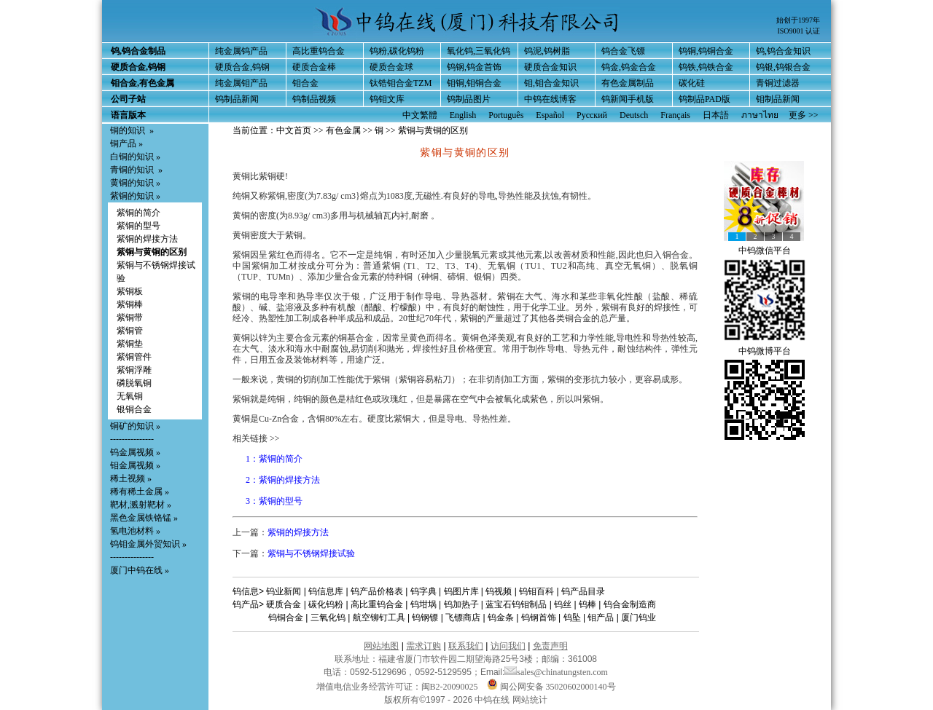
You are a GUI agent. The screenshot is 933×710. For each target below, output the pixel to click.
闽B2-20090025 (449, 687)
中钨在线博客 (550, 99)
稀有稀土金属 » (139, 491)
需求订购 (423, 646)
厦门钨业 (638, 617)
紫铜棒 (130, 304)
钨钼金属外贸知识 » (148, 544)
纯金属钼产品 (241, 83)
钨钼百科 (536, 591)
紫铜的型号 (138, 226)
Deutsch (634, 115)
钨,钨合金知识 (783, 51)
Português (505, 115)
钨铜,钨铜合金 (706, 51)
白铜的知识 (132, 156)
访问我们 (508, 646)
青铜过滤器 (778, 83)
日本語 (716, 115)
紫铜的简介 (138, 213)
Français (675, 115)
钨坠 (572, 617)
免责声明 (550, 646)
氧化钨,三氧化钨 (478, 51)
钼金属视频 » (135, 465)
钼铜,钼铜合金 (474, 83)
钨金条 (501, 617)
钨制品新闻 (237, 99)
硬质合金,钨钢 (242, 67)
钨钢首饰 (538, 617)
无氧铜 (130, 396)
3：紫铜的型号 (274, 501)
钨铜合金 (285, 617)
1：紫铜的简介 (274, 459)
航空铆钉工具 (379, 617)
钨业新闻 (283, 591)
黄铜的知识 (132, 183)
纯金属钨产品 (241, 51)
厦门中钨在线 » (139, 570)
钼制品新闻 (778, 99)
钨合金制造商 (630, 604)
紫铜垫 (130, 344)
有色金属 (343, 130)
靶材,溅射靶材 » (140, 505)
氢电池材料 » (135, 531)
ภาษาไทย (759, 115)
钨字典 (423, 591)
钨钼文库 (387, 99)
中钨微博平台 (764, 351)
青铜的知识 (132, 170)
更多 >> (804, 115)
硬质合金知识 (550, 67)
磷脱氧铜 (134, 383)
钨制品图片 (469, 99)
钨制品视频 (314, 99)
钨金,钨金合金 (628, 67)
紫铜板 (130, 291)
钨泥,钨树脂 (547, 51)
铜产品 (123, 143)
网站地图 (381, 646)
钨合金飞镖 (623, 51)
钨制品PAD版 (704, 99)
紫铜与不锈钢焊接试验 (311, 553)
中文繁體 (419, 115)
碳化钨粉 (325, 604)
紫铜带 (130, 317)
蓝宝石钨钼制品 (516, 604)
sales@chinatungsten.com (556, 672)
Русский (592, 115)
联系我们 (465, 646)
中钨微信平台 (764, 250)
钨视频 (498, 591)
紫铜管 (130, 331)
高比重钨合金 (318, 51)
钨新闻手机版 (627, 99)
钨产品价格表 (377, 591)
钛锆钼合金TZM (401, 83)
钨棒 (587, 604)
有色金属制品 (627, 83)
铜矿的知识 (132, 426)
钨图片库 (461, 591)
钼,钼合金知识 (551, 83)
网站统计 (529, 700)
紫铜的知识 (132, 196)
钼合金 (305, 83)
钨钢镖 (425, 617)
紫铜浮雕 (134, 370)
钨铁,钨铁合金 (706, 67)
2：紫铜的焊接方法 (283, 480)
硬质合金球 (391, 67)
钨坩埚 (423, 604)
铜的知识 (127, 130)
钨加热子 (461, 604)
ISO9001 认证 (798, 31)
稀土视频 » (131, 478)
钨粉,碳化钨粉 (397, 51)
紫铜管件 (134, 357)
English (463, 115)
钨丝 (562, 604)
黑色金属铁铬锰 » (144, 518)
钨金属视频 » (135, 452)
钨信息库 (325, 591)
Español (550, 115)
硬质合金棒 (314, 67)
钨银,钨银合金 (783, 67)
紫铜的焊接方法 (147, 239)
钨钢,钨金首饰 (474, 67)
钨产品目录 (583, 591)
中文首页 (293, 130)
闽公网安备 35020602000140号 (551, 687)
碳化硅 (692, 83)
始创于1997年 (798, 20)
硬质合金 (283, 604)
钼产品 (600, 617)
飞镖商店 (462, 617)
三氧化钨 (328, 617)
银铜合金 (134, 409)
